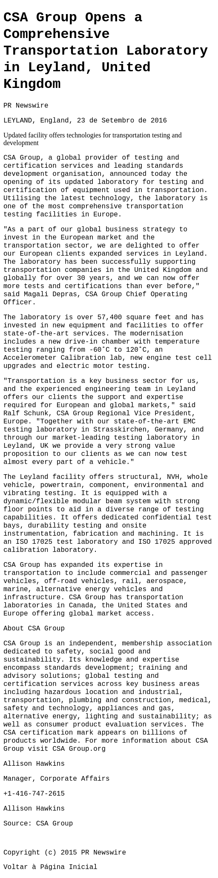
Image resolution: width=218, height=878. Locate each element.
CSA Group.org (79, 749)
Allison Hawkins (34, 809)
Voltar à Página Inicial (50, 867)
